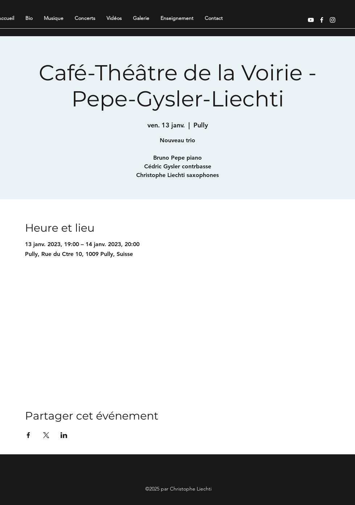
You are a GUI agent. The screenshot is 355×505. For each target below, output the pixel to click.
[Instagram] (332, 20)
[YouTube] (310, 20)
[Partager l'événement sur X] (46, 435)
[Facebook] (321, 20)
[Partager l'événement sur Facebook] (28, 435)
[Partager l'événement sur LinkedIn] (63, 435)
